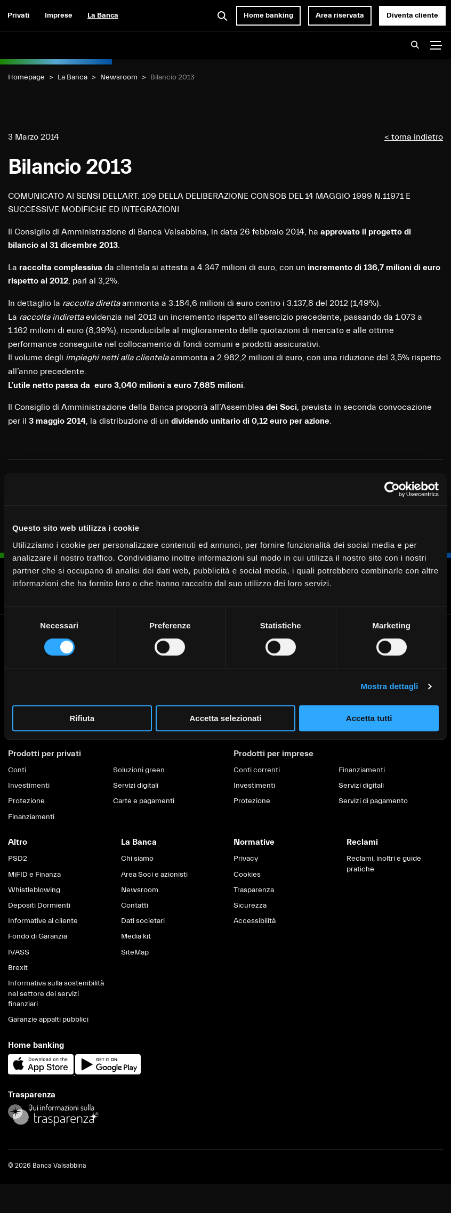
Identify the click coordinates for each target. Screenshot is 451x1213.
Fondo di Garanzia (37, 936)
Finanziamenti (31, 817)
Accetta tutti (369, 718)
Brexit (18, 968)
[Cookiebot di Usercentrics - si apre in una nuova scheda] (392, 489)
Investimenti (29, 785)
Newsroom (119, 77)
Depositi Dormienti (39, 905)
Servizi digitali (135, 785)
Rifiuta (81, 718)
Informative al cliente (43, 921)
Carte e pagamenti (143, 801)
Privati (18, 15)
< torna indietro (413, 137)
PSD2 (17, 858)
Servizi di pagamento (373, 801)
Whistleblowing (34, 890)
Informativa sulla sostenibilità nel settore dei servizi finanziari (56, 993)
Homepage (26, 77)
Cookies (247, 874)
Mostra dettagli (389, 686)
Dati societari (143, 921)
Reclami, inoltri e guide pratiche (384, 864)
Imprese (59, 15)
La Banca (102, 15)
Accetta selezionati (225, 718)
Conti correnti (256, 770)
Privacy (245, 858)
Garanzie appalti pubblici (48, 1019)
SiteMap (135, 952)
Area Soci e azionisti (154, 874)
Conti (17, 770)
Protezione (26, 801)
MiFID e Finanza (34, 874)
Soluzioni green (139, 770)
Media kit (136, 936)
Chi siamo (137, 858)
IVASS (18, 952)
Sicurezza (250, 905)
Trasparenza (253, 890)
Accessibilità (254, 921)
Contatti (134, 905)
